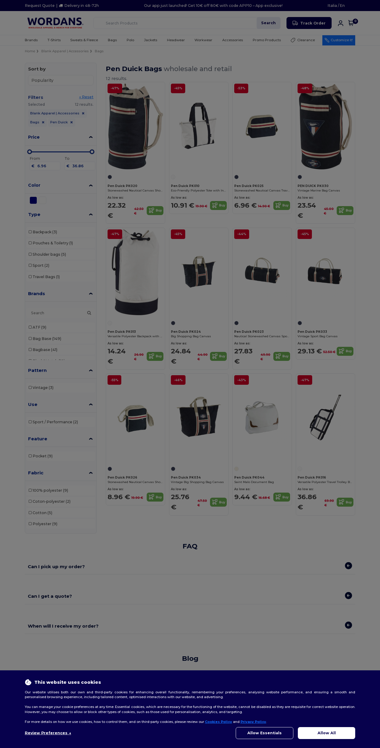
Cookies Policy (218, 722)
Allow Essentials (264, 733)
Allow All (327, 733)
